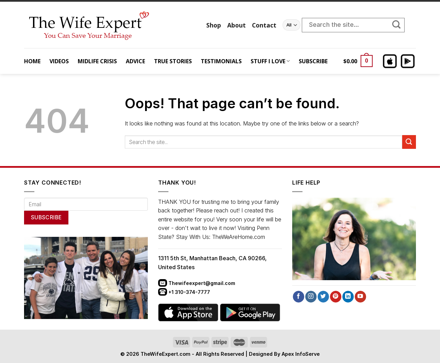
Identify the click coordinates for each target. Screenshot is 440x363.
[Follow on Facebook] (298, 296)
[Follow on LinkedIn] (348, 296)
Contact (264, 25)
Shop (213, 25)
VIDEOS (59, 61)
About (236, 25)
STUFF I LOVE (270, 61)
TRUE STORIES (173, 61)
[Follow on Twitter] (323, 296)
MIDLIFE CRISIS (97, 61)
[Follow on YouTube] (360, 296)
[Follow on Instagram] (311, 296)
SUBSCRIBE (313, 61)
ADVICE (135, 61)
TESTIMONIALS (221, 61)
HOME (32, 61)
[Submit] (400, 25)
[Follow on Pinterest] (335, 296)
